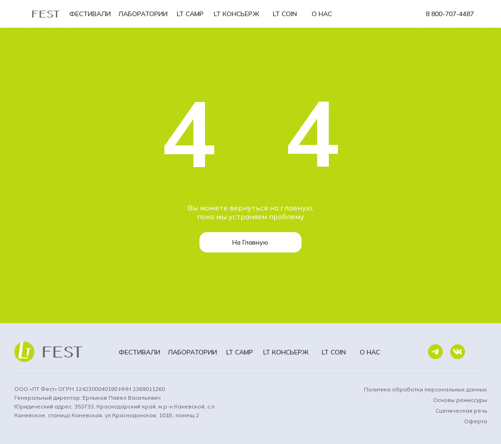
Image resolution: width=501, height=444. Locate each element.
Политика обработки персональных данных (425, 389)
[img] (435, 352)
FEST (46, 13)
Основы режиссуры (460, 399)
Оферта (475, 421)
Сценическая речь (461, 410)
